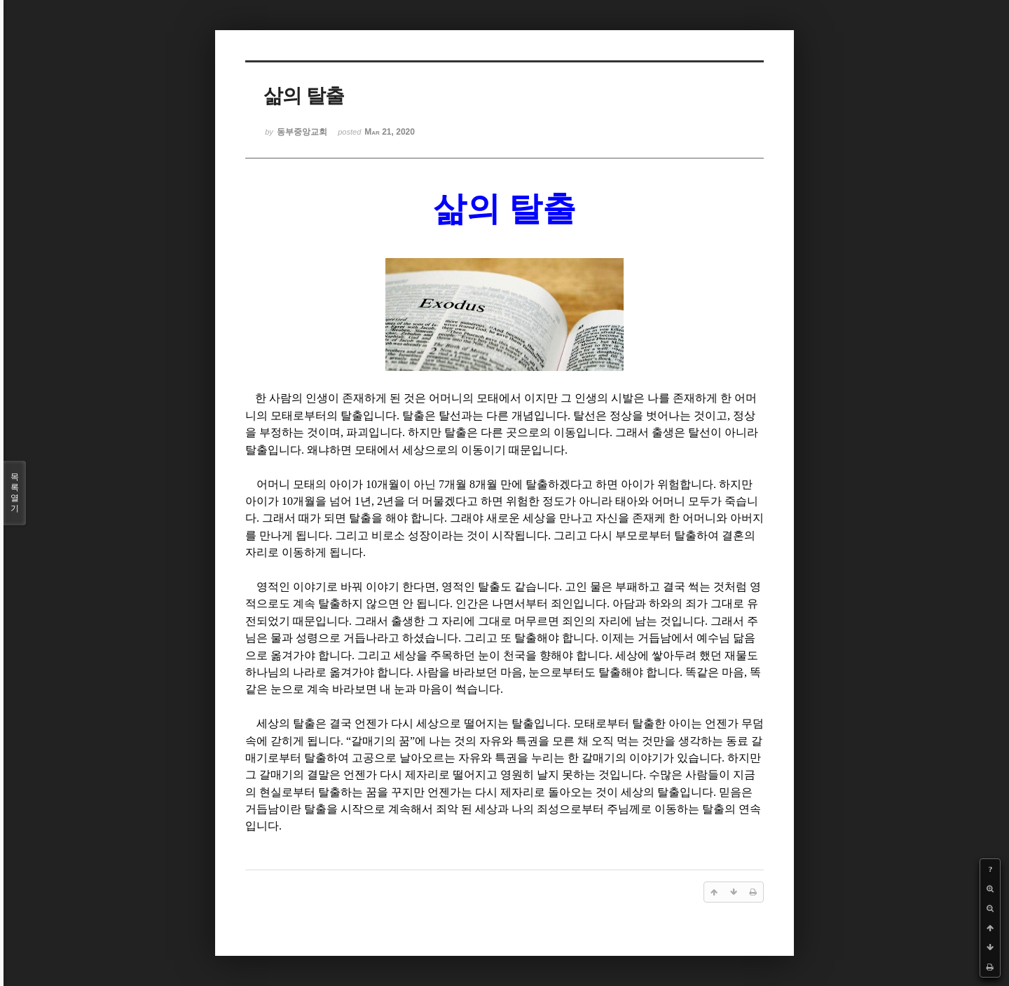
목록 (15, 493)
